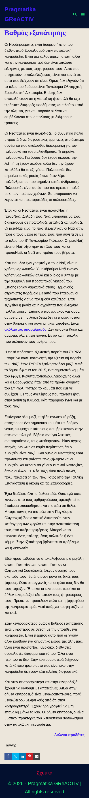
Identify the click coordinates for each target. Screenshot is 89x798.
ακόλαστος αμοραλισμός (25, 329)
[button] (75, 14)
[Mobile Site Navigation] (83, 14)
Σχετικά (44, 773)
